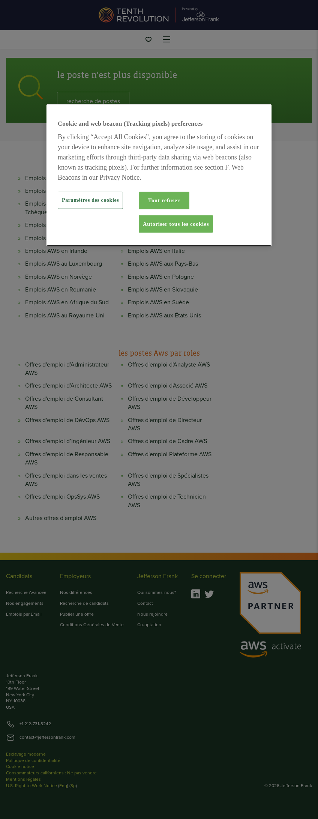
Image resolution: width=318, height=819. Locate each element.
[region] (159, 175)
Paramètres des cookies (90, 200)
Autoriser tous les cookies (176, 224)
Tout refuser (164, 200)
